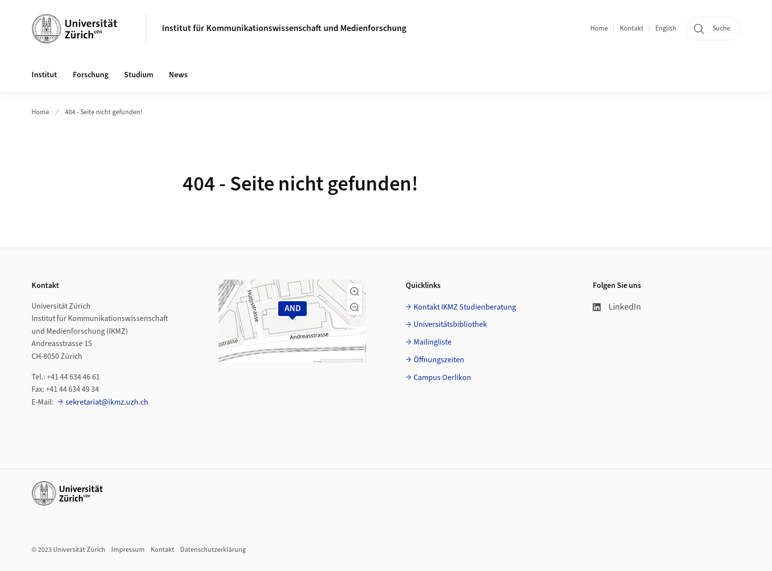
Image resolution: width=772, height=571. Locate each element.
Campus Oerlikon (442, 377)
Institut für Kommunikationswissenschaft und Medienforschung (284, 28)
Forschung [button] (90, 74)
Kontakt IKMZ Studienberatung (465, 307)
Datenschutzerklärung (213, 550)
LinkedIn (617, 307)
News (178, 74)
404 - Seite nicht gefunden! (103, 112)
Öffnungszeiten (439, 359)
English (665, 28)
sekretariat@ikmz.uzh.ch (106, 402)
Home (599, 28)
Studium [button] (138, 74)
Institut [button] (44, 74)
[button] (354, 291)
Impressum (128, 550)
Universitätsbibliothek (450, 324)
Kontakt (631, 28)
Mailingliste (432, 342)
